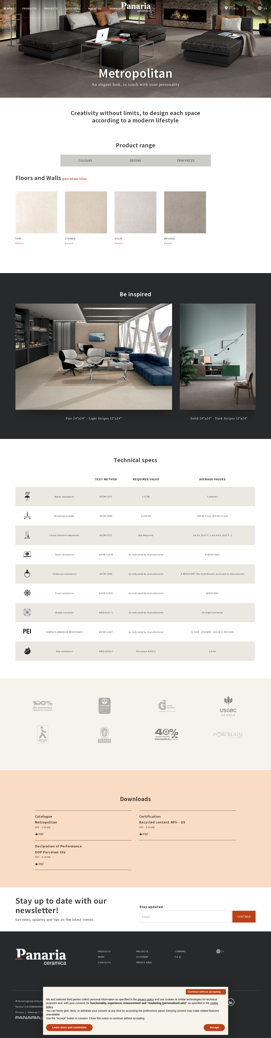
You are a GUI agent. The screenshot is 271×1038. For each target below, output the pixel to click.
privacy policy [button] (146, 999)
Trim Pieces (186, 160)
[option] (93, 363)
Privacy (19, 1012)
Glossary (142, 956)
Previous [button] (12, 362)
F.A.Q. (178, 956)
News (101, 956)
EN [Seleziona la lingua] (262, 8)
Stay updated (151, 907)
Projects (142, 951)
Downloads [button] (117, 8)
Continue (244, 916)
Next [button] (258, 362)
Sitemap (32, 1012)
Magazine (95, 8)
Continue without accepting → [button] (206, 991)
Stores (231, 8)
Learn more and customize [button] (69, 1027)
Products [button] (29, 8)
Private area (144, 962)
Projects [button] (51, 8)
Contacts (104, 962)
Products (104, 951)
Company (180, 951)
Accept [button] (214, 1027)
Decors (135, 160)
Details (19, 243)
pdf (39, 834)
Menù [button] (9, 8)
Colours (85, 160)
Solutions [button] (73, 8)
